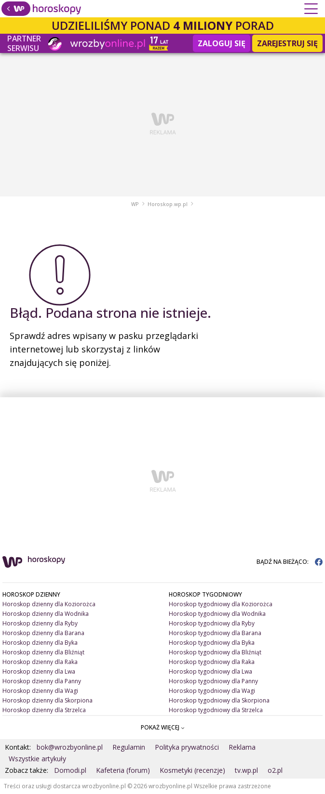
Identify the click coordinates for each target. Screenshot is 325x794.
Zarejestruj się (287, 43)
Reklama (242, 747)
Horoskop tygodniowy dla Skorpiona (219, 700)
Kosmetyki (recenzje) (192, 770)
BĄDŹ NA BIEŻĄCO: (290, 562)
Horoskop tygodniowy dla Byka (212, 642)
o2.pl (275, 770)
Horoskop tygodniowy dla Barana (215, 633)
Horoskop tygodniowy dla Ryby (212, 623)
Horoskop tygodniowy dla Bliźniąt (215, 652)
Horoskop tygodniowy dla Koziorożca (220, 604)
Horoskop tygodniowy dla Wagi (212, 691)
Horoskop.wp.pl (168, 204)
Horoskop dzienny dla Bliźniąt (43, 652)
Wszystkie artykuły (37, 758)
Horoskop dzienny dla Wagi (40, 691)
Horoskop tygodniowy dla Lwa (210, 671)
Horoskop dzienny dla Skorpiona (47, 700)
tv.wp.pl (246, 770)
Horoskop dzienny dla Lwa (38, 671)
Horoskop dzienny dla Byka (40, 642)
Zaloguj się (221, 43)
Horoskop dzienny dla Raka (40, 662)
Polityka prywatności (187, 747)
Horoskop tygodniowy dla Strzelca (216, 710)
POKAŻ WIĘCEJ (163, 727)
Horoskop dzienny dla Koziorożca (48, 604)
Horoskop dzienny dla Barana (43, 633)
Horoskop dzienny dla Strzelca (44, 710)
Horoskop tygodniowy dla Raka (212, 662)
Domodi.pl (70, 770)
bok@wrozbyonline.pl (70, 747)
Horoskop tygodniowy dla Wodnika (217, 614)
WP (135, 204)
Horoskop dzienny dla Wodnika (45, 614)
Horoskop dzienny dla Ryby (40, 623)
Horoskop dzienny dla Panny (41, 681)
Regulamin (128, 747)
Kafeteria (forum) (123, 770)
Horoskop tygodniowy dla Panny (213, 681)
